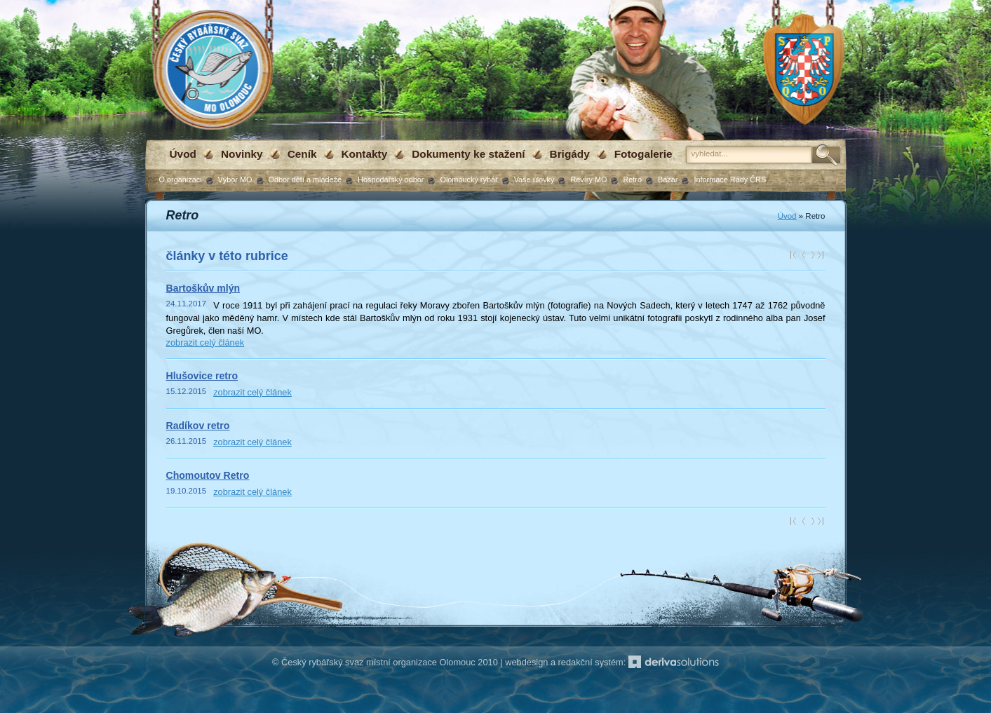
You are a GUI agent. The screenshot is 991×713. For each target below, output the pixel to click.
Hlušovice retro (202, 375)
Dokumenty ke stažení (468, 154)
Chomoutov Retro (208, 475)
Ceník (302, 154)
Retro (632, 179)
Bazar (667, 179)
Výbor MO (235, 179)
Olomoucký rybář (468, 179)
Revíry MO (588, 179)
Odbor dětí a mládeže (305, 179)
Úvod (183, 154)
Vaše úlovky (534, 179)
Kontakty (365, 154)
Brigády (570, 154)
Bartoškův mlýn (203, 288)
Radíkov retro (198, 425)
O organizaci (180, 179)
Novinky (242, 154)
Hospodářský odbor (391, 179)
